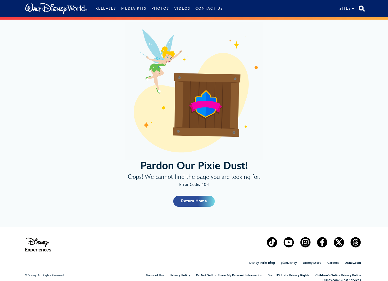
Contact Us (209, 8)
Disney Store (312, 263)
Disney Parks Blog (262, 263)
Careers (333, 263)
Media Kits (133, 8)
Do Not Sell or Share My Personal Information (229, 275)
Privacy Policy (180, 275)
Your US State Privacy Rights (288, 275)
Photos (160, 8)
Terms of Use (155, 275)
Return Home (194, 201)
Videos (182, 8)
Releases (105, 8)
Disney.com (353, 263)
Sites (345, 8)
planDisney (289, 263)
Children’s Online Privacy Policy (338, 275)
